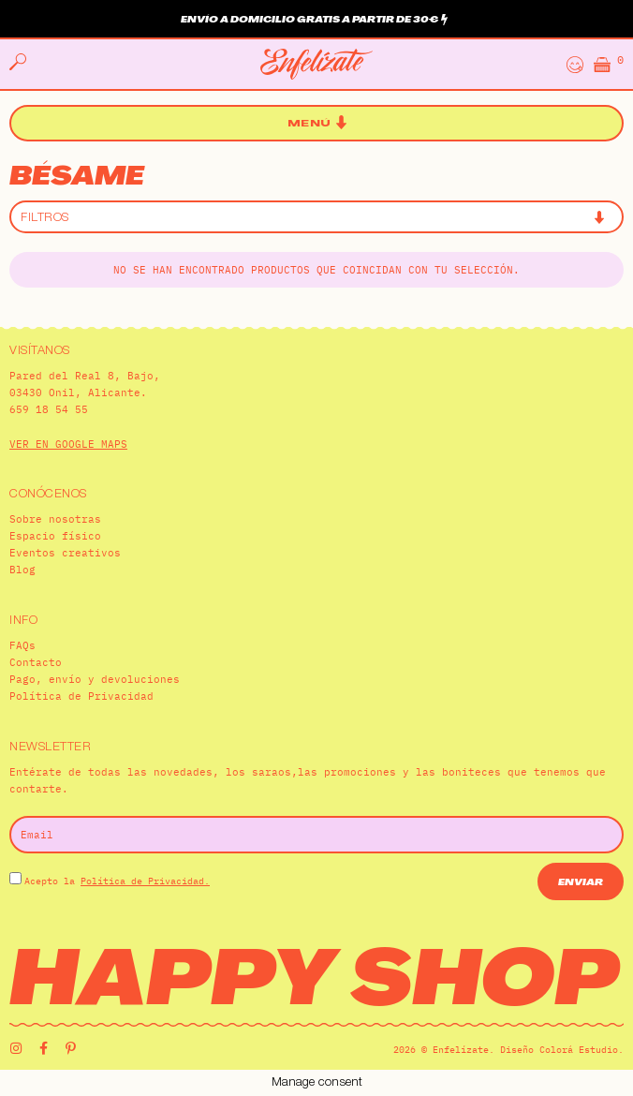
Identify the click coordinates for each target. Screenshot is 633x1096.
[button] (317, 123)
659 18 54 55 (48, 409)
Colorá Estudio (578, 1050)
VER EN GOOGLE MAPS (68, 444)
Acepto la (117, 881)
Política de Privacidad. (145, 881)
